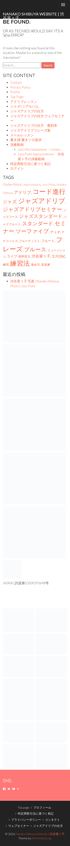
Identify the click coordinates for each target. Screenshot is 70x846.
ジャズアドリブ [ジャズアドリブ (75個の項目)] (41, 200)
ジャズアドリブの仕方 (27, 111)
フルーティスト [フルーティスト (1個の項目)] (29, 241)
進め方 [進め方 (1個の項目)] (35, 264)
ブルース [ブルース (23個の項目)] (35, 249)
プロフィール (42, 807)
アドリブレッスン (23, 102)
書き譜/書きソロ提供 (26, 140)
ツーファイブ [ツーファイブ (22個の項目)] (32, 231)
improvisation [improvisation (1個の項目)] (32, 184)
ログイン (17, 168)
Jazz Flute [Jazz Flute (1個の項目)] (48, 184)
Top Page (17, 97)
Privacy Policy (20, 87)
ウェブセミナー (18, 825)
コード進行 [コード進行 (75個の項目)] (49, 191)
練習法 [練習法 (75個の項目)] (20, 263)
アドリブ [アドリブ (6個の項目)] (22, 192)
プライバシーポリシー (26, 819)
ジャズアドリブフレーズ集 (30, 130)
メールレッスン (22, 135)
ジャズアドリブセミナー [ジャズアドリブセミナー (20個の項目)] (32, 209)
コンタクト (52, 819)
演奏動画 (17, 144)
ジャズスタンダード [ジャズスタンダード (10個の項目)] (41, 216)
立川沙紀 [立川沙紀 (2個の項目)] (58, 256)
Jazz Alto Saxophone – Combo (39, 149)
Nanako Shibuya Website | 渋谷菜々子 (33, 15)
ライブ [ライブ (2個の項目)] (12, 256)
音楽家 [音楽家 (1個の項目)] (45, 264)
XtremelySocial (41, 838)
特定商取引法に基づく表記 (30, 164)
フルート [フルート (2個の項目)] (48, 241)
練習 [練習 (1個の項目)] (6, 264)
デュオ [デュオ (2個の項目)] (55, 232)
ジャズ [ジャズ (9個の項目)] (10, 201)
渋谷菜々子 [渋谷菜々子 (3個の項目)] (41, 256)
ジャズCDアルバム (24, 106)
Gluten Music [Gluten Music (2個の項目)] (12, 184)
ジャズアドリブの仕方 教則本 (33, 125)
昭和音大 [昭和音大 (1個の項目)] (24, 256)
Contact (16, 82)
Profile (15, 92)
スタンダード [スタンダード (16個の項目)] (37, 223)
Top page (23, 807)
